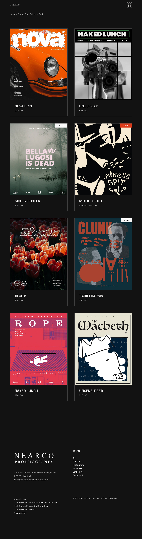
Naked (26, 391)
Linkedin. (78, 471)
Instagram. (78, 464)
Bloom (20, 296)
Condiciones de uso (24, 509)
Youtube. (78, 468)
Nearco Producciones (90, 498)
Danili (91, 296)
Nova (24, 106)
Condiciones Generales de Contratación (35, 502)
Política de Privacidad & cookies (31, 506)
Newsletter (20, 512)
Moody (27, 201)
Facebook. (78, 475)
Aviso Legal (20, 499)
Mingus (90, 201)
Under (88, 106)
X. (74, 457)
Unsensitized (91, 391)
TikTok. (77, 461)
